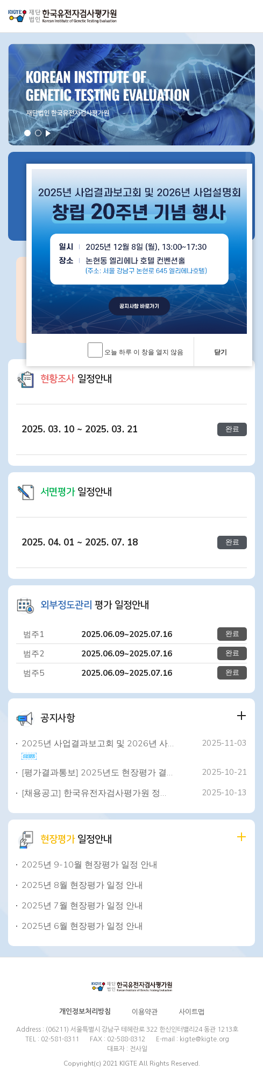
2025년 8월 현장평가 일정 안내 (82, 885)
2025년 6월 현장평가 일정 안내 (82, 926)
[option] (131, 94)
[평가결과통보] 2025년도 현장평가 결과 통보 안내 (98, 773)
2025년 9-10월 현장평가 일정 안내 (90, 865)
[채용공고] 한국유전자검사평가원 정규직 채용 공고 (98, 793)
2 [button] (38, 133)
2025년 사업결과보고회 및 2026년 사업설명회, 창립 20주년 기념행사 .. (98, 744)
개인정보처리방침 (85, 1011)
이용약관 (145, 1012)
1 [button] (27, 133)
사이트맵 (191, 1012)
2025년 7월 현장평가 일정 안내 (82, 906)
